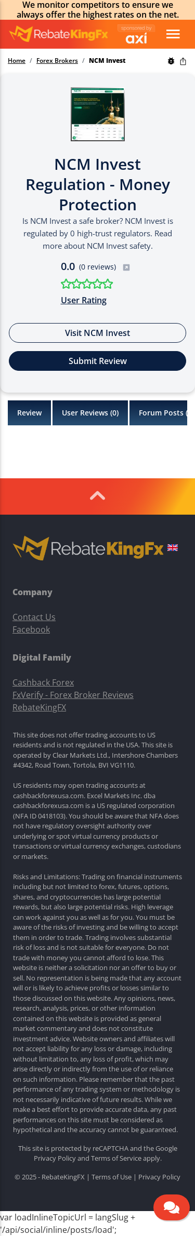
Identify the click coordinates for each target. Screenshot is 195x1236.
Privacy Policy (55, 1158)
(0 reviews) (105, 267)
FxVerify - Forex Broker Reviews (73, 695)
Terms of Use (112, 1176)
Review (29, 413)
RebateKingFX (39, 707)
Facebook (31, 629)
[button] (172, 549)
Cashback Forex (43, 682)
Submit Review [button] (98, 361)
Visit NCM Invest (97, 333)
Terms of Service (116, 1158)
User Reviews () (90, 413)
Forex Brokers (57, 61)
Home (16, 61)
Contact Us (34, 617)
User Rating (84, 300)
